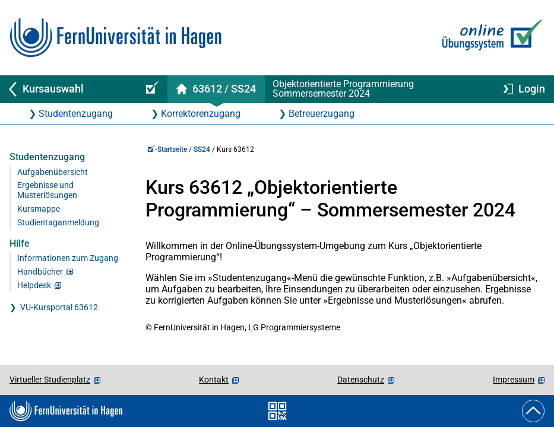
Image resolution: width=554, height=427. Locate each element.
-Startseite (167, 149)
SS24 (202, 149)
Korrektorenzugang (200, 113)
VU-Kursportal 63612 (59, 307)
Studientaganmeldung (58, 223)
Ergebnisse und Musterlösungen (47, 190)
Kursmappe (38, 209)
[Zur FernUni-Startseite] (115, 38)
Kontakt (214, 379)
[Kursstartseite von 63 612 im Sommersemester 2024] (215, 89)
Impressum (513, 379)
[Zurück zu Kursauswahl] (66, 89)
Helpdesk (34, 286)
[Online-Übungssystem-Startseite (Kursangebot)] (150, 89)
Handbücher (40, 272)
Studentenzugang (76, 113)
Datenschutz (360, 379)
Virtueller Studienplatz (50, 379)
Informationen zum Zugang (67, 258)
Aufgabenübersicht (52, 172)
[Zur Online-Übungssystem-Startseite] (489, 38)
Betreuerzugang (321, 113)
